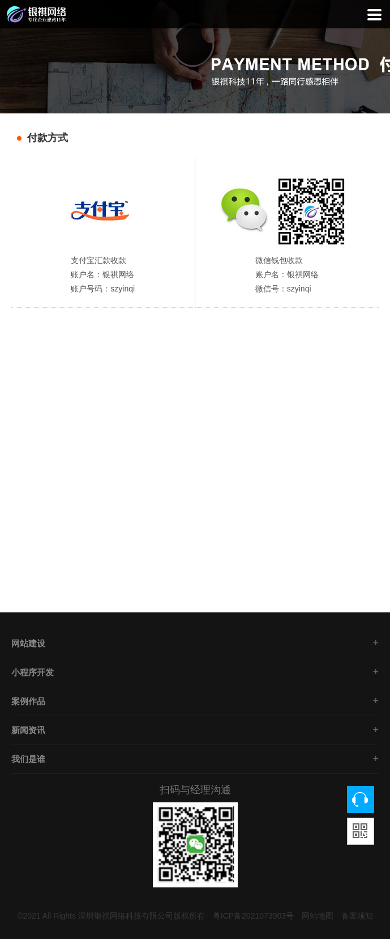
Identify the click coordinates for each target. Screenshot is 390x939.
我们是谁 (28, 759)
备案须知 (357, 915)
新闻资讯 (28, 730)
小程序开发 (32, 672)
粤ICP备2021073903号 (253, 915)
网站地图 (317, 915)
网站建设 (28, 643)
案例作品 (28, 701)
